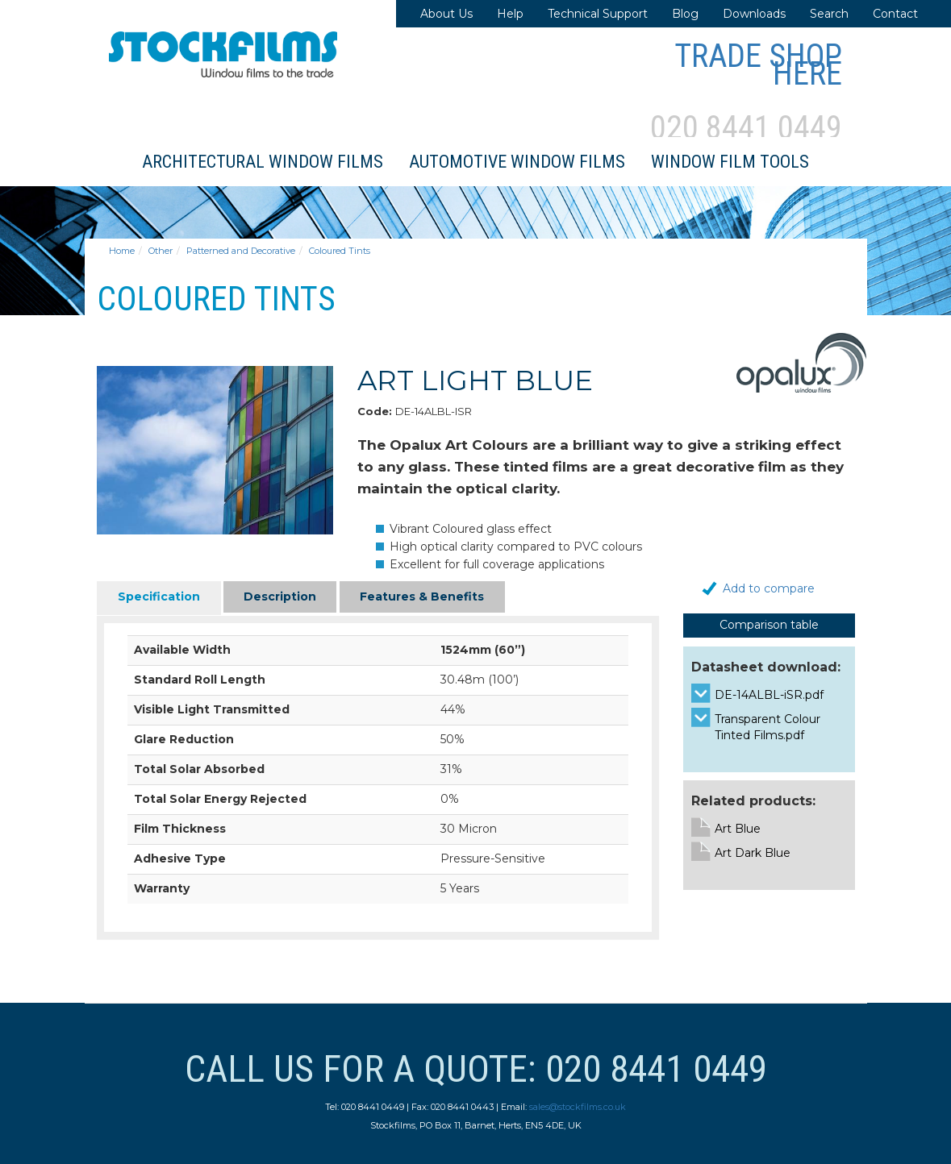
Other (160, 250)
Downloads (754, 13)
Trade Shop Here (758, 65)
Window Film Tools (730, 162)
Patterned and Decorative (240, 250)
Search (829, 13)
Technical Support (598, 13)
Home (122, 250)
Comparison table (769, 624)
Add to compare (769, 588)
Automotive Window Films (517, 162)
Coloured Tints (339, 250)
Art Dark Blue (752, 853)
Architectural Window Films (262, 162)
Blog (685, 13)
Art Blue (738, 828)
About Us (446, 13)
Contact (895, 13)
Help (510, 13)
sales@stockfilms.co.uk (577, 1106)
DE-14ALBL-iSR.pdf (769, 695)
